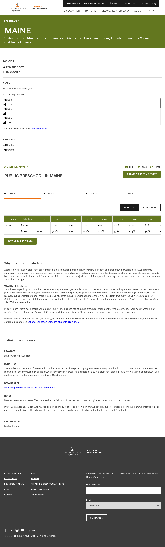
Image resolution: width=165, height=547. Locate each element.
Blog (153, 3)
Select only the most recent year (17, 88)
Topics (136, 3)
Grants (145, 3)
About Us (113, 3)
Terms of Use (37, 494)
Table (12, 193)
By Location (72, 10)
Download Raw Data (20, 241)
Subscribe (96, 517)
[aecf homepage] (17, 7)
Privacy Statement (40, 489)
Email (142, 167)
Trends (93, 193)
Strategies (125, 3)
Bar (130, 193)
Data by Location (12, 473)
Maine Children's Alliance (17, 355)
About (138, 10)
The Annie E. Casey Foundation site (47, 484)
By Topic (90, 10)
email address (93, 485)
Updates (8, 494)
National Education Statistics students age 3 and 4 (53, 322)
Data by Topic (10, 478)
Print (129, 167)
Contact (35, 478)
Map (51, 193)
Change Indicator (15, 167)
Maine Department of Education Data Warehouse (29, 387)
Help (33, 473)
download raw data (41, 128)
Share (155, 167)
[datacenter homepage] (39, 7)
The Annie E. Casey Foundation (85, 3)
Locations (10, 21)
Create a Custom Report (142, 174)
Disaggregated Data (115, 10)
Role (88, 500)
